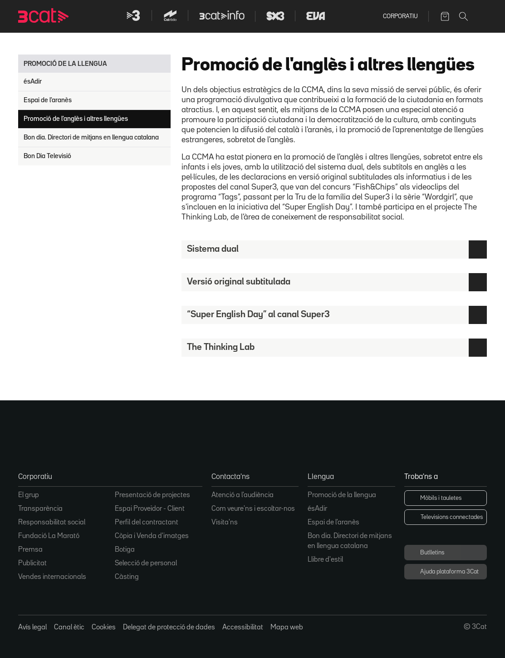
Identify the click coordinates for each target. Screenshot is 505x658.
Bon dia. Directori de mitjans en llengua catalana (91, 137)
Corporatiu (400, 16)
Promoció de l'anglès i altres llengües (76, 119)
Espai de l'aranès (48, 100)
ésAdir (33, 82)
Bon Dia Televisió (47, 156)
